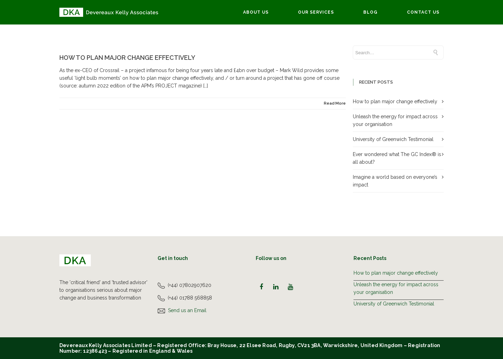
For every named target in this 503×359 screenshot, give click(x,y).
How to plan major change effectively (127, 57)
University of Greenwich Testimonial (393, 139)
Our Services (316, 12)
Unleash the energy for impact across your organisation (395, 288)
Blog (370, 12)
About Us (256, 12)
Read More (335, 103)
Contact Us (423, 12)
